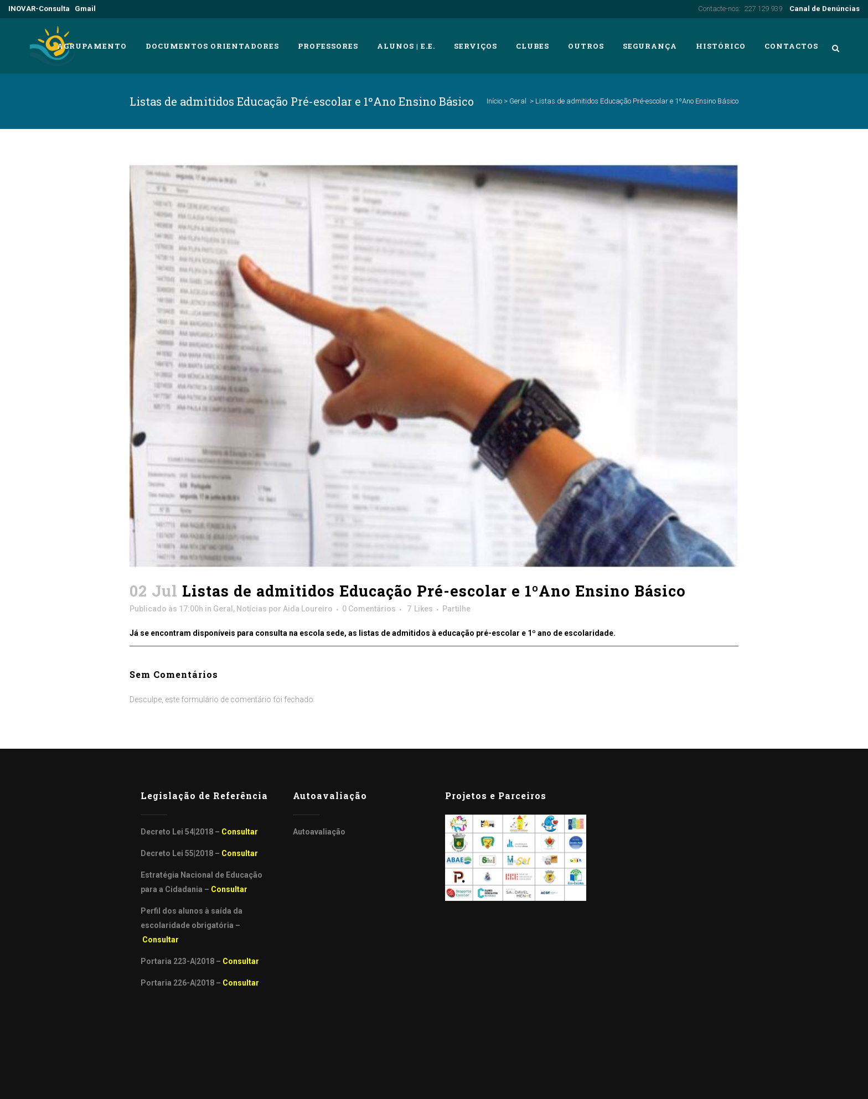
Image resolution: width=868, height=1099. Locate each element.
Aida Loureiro (308, 608)
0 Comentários (369, 608)
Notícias (251, 608)
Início (494, 101)
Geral (517, 101)
